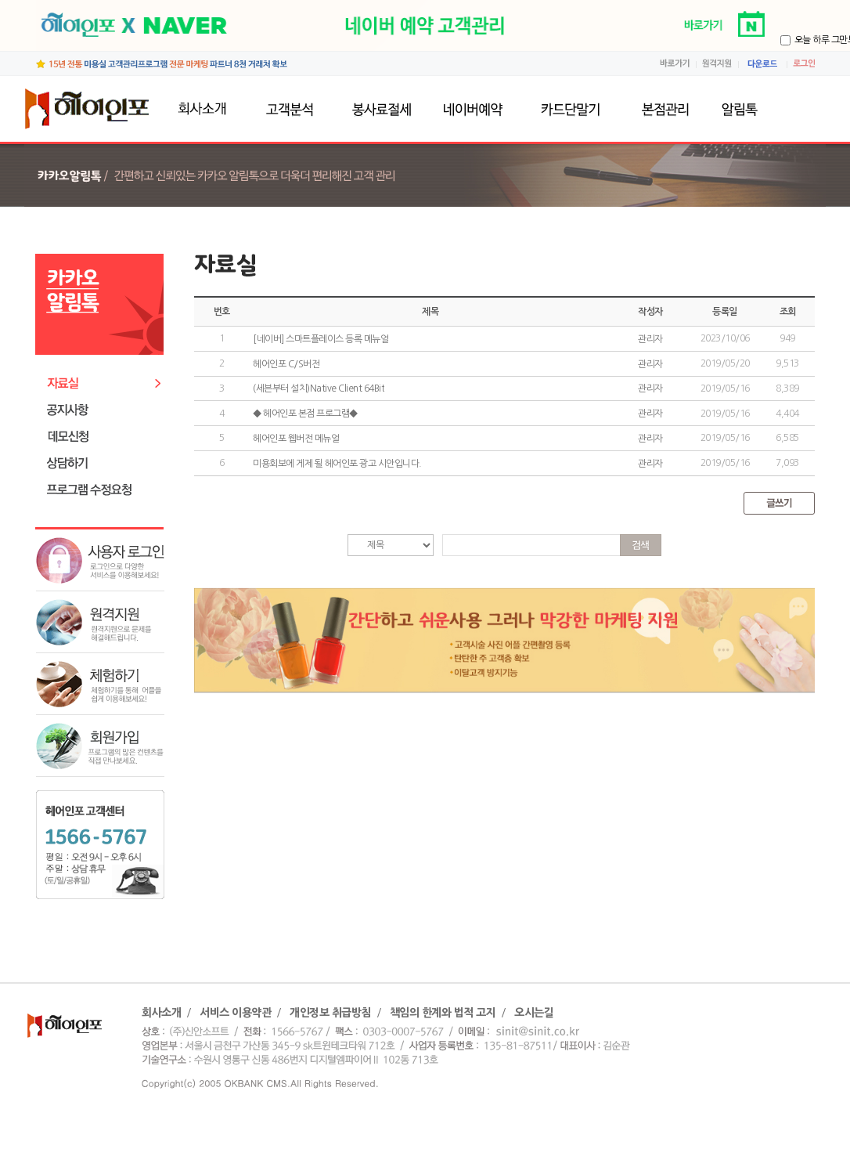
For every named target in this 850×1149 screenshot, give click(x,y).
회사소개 (206, 109)
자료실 (103, 383)
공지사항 (103, 410)
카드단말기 (569, 109)
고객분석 (289, 109)
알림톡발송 (755, 109)
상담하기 (103, 463)
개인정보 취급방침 (330, 1012)
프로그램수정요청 (103, 490)
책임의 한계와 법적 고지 (443, 1012)
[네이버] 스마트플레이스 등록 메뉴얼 (320, 339)
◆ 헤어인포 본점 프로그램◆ (305, 413)
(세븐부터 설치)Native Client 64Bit (318, 388)
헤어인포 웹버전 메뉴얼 (296, 438)
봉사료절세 (381, 109)
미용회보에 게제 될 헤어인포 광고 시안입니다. (337, 463)
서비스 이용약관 (235, 1012)
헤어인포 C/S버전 (286, 364)
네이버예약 (475, 109)
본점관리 (662, 109)
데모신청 (103, 437)
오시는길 (533, 1012)
